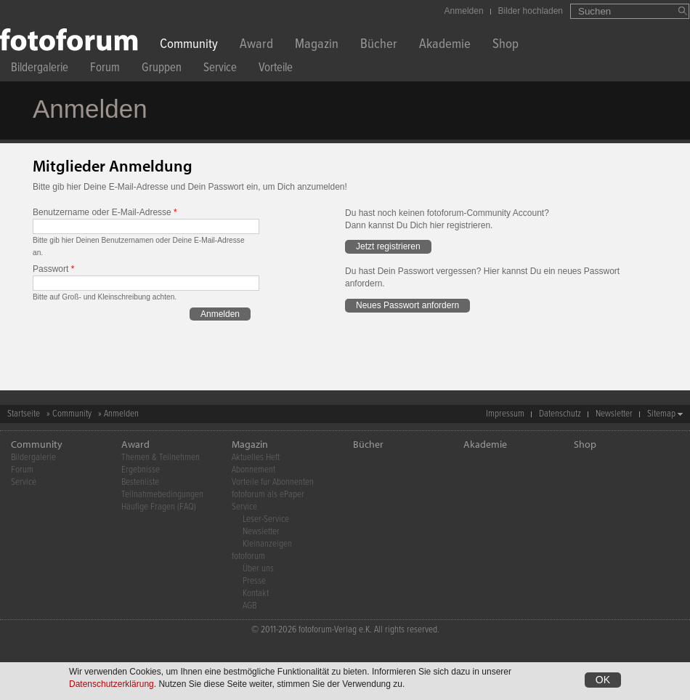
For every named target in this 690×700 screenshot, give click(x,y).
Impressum (505, 414)
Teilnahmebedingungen (162, 494)
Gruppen (162, 69)
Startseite (23, 414)
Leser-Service (266, 519)
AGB (249, 606)
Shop (505, 45)
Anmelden (464, 11)
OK (603, 679)
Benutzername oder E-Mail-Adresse (105, 212)
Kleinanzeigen (267, 544)
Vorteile (276, 69)
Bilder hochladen (530, 11)
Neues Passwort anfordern (407, 305)
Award (256, 45)
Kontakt (256, 593)
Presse (254, 581)
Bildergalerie (39, 69)
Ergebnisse (140, 470)
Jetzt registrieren (388, 246)
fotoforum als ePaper (268, 494)
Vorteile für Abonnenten (273, 482)
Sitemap (661, 414)
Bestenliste (140, 482)
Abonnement (253, 470)
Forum (105, 69)
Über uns (258, 569)
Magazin (316, 45)
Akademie (445, 45)
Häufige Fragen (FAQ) (158, 507)
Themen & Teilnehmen (160, 457)
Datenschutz (560, 414)
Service (220, 69)
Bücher (378, 45)
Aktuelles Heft (256, 457)
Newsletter (614, 414)
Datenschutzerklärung (111, 684)
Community (189, 45)
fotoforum (248, 556)
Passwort (53, 269)
